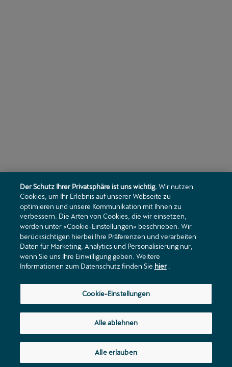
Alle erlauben (116, 354)
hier (160, 268)
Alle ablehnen (116, 324)
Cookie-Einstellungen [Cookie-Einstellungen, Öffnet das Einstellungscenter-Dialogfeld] (116, 295)
